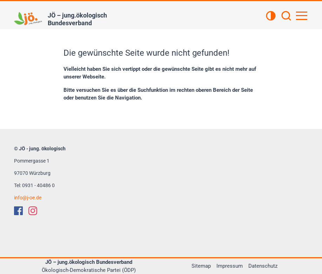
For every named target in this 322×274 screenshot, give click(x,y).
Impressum (229, 266)
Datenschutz (262, 266)
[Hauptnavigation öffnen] (301, 15)
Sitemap (201, 266)
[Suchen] (286, 16)
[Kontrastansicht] (270, 16)
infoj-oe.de (27, 197)
